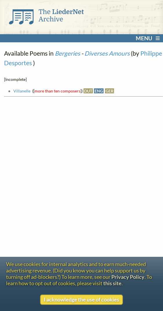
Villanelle (21, 90)
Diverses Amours (107, 53)
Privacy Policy (127, 277)
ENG (99, 90)
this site (112, 283)
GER (109, 90)
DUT (88, 90)
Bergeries (67, 53)
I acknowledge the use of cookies (81, 299)
